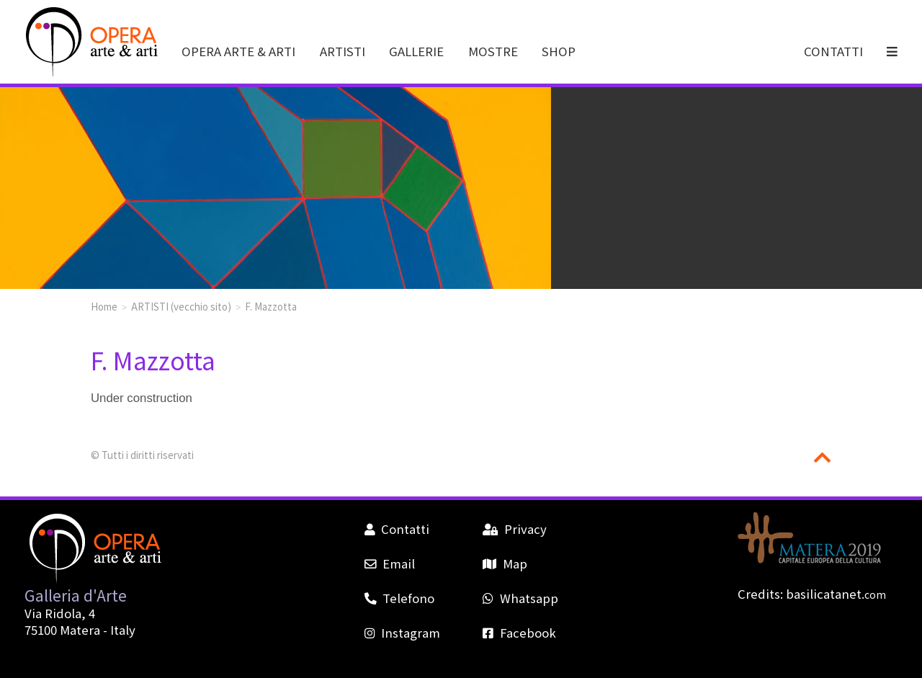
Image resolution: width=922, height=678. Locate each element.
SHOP (559, 51)
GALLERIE (416, 51)
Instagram (402, 632)
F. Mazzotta (271, 306)
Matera (80, 629)
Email (389, 563)
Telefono (399, 598)
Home (104, 306)
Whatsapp (520, 598)
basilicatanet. (836, 593)
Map (505, 563)
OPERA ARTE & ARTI (238, 51)
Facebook (519, 632)
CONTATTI (833, 51)
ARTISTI (342, 51)
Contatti (396, 529)
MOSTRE (493, 51)
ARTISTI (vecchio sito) (181, 306)
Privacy (514, 529)
